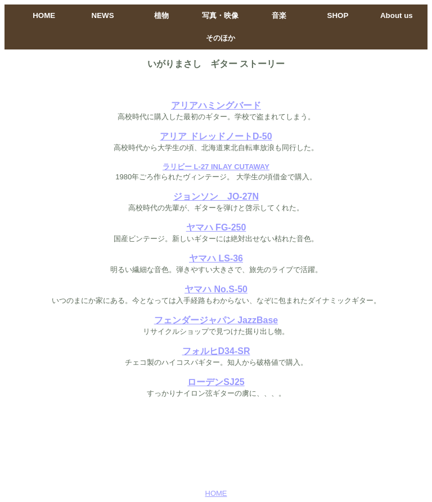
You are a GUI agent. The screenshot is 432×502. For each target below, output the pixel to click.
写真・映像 (220, 15)
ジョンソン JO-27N (216, 196)
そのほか (220, 38)
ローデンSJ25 (215, 382)
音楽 (279, 15)
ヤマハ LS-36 (216, 258)
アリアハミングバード (216, 105)
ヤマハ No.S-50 (216, 289)
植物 (161, 15)
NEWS (103, 15)
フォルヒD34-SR (216, 351)
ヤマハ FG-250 (216, 227)
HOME (44, 15)
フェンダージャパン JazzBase (216, 320)
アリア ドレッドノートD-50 (216, 136)
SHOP (338, 15)
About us (396, 15)
